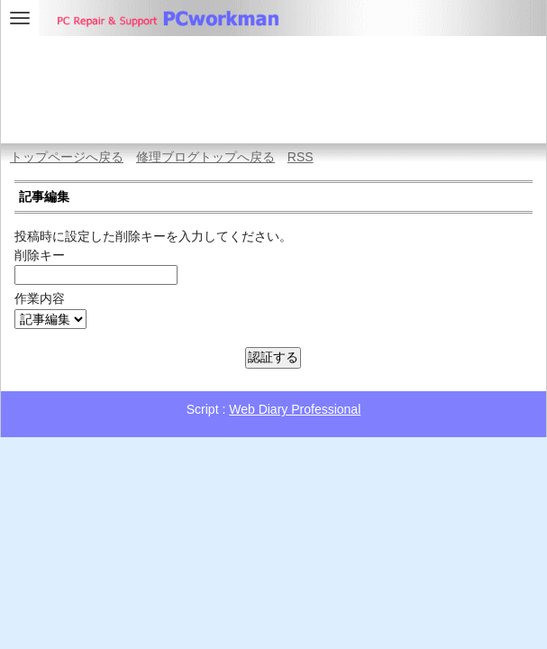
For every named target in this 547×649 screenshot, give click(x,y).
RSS (300, 157)
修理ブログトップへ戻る (205, 157)
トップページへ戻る (66, 157)
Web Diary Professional (294, 409)
